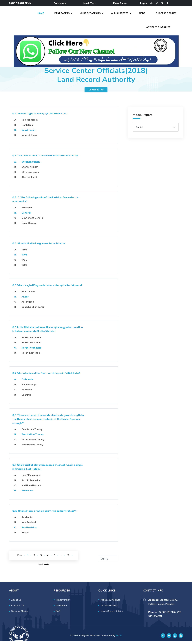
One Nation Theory (33, 423)
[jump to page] (108, 553)
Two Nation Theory (34, 429)
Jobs (109, 15)
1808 (26, 244)
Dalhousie (28, 374)
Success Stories (132, 15)
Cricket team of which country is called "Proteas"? (46, 505)
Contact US (17, 600)
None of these (31, 129)
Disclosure (61, 600)
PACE (119, 630)
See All (139, 121)
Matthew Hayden (32, 480)
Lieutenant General (34, 212)
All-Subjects (88, 15)
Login (143, 3)
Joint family (30, 124)
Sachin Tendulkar (32, 475)
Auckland (28, 384)
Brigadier (28, 202)
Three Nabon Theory (34, 434)
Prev (19, 549)
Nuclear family (31, 114)
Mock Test (89, 3)
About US (16, 594)
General (27, 207)
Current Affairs (60, 15)
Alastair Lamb (31, 171)
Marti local (29, 119)
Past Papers (33, 15)
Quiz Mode (60, 3)
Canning (27, 389)
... (61, 549)
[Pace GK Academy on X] (169, 630)
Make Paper (120, 3)
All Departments (109, 600)
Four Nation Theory (34, 439)
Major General (30, 217)
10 (68, 549)
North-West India (33, 342)
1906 (26, 249)
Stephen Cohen (32, 156)
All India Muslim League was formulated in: (40, 238)
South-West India (33, 337)
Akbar (26, 291)
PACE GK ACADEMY (20, 3)
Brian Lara (29, 485)
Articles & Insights (164, 15)
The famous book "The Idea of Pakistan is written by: (47, 150)
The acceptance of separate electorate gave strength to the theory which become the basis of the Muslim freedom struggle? (48, 413)
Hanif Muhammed (33, 469)
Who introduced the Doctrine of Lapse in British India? (48, 367)
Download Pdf (96, 84)
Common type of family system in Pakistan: (41, 108)
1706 (25, 254)
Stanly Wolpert (31, 161)
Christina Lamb (31, 166)
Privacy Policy (63, 594)
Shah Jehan (29, 286)
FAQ (58, 605)
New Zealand (30, 516)
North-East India (32, 347)
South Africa (30, 522)
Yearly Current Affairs (112, 605)
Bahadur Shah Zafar (34, 301)
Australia (28, 511)
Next (43, 559)
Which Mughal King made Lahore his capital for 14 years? (49, 279)
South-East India (32, 332)
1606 (26, 259)
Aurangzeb (29, 296)
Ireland (27, 527)
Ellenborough (30, 379)
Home (13, 15)
